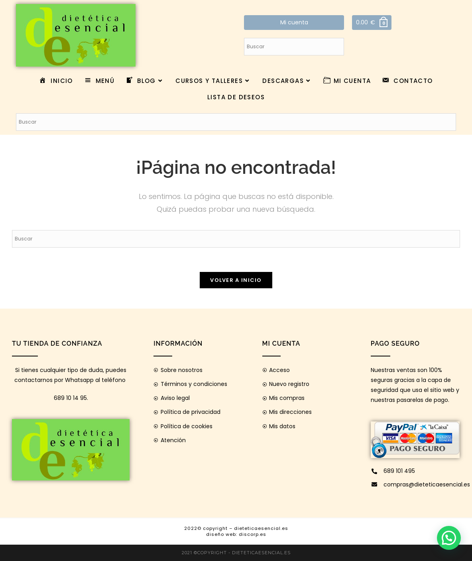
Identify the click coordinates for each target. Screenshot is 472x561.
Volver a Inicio (236, 280)
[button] (449, 538)
